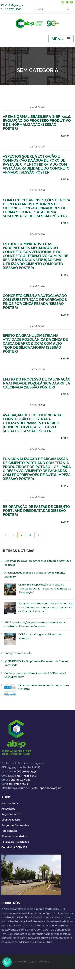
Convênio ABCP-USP (14, 847)
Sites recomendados (14, 836)
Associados (8, 808)
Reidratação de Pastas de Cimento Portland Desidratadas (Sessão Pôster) (36, 511)
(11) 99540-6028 (20, 779)
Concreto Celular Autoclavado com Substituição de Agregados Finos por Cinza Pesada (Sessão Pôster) (35, 302)
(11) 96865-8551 (26, 771)
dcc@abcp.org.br (14, 5)
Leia (63, 136)
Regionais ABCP (11, 814)
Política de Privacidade (15, 841)
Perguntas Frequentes (15, 825)
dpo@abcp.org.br (50, 788)
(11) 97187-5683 (18, 783)
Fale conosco (9, 830)
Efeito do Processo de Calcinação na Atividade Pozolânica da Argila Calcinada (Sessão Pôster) (37, 383)
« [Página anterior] (5, 534)
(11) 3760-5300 (13, 9)
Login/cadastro (11, 819)
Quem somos (9, 803)
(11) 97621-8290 (26, 775)
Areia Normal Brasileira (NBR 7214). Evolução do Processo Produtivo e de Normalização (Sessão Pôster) (37, 122)
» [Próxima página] (38, 534)
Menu (57, 38)
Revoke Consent (7, 962)
